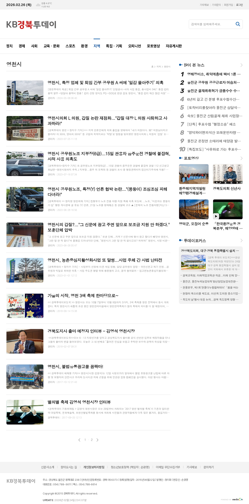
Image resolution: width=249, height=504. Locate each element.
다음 (97, 440)
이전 (79, 440)
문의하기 (209, 467)
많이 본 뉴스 (194, 65)
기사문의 (216, 4)
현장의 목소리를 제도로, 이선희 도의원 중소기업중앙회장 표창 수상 (212, 293)
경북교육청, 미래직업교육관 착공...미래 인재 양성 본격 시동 (212, 275)
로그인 (239, 4)
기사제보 (204, 4)
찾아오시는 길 (69, 467)
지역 (158, 66)
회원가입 (228, 4)
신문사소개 (47, 467)
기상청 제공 (45, 7)
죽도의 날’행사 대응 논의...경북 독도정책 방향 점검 (212, 299)
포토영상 (191, 158)
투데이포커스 (195, 240)
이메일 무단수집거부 (168, 467)
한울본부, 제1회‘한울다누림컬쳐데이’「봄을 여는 (210, 287)
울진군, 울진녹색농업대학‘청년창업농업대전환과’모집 (212, 281)
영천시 (167, 66)
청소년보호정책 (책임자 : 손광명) (130, 467)
